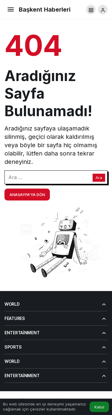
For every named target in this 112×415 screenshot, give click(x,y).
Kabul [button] (99, 407)
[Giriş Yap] (103, 9)
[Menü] (10, 9)
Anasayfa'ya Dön (27, 194)
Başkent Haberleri (44, 9)
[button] (91, 9)
